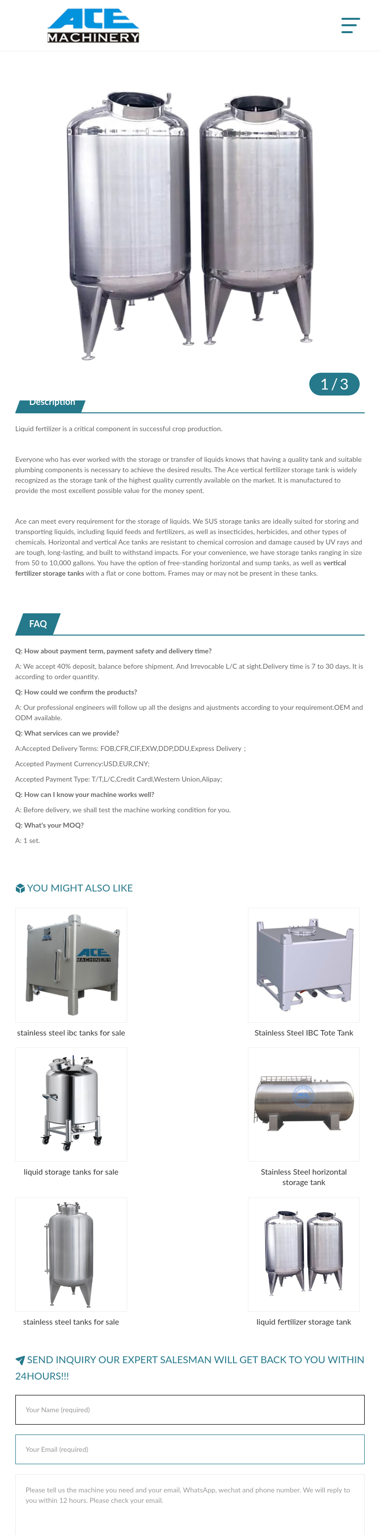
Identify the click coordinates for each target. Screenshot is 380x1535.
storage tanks (239, 521)
